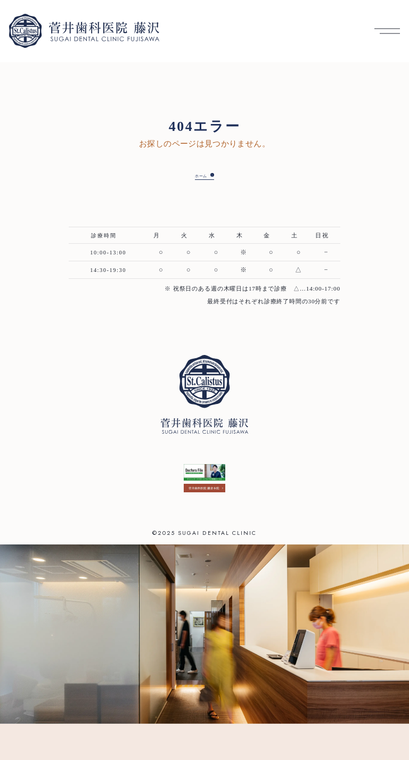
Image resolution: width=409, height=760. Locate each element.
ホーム (197, 175)
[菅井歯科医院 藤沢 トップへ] (84, 31)
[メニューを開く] (387, 31)
